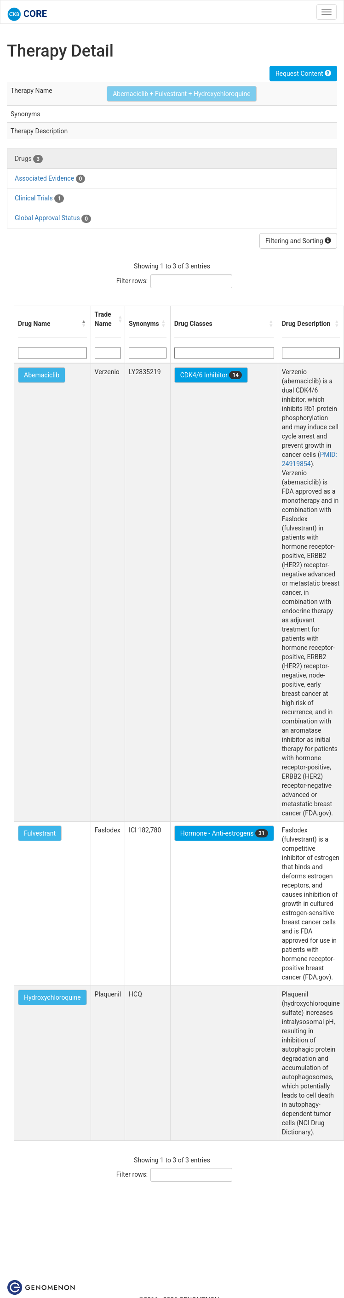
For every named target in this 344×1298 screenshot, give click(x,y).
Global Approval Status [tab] (53, 218)
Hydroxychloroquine (52, 997)
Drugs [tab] (29, 159)
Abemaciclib (41, 375)
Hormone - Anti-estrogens (224, 833)
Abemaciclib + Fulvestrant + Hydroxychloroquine (181, 93)
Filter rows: (132, 281)
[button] (84, 323)
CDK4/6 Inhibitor (211, 375)
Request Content (303, 73)
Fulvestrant (40, 833)
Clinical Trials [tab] (39, 198)
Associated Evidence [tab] (50, 179)
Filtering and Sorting (298, 241)
